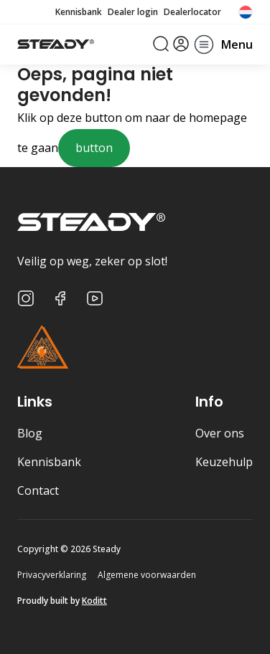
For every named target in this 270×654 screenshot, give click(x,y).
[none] (245, 12)
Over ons (219, 433)
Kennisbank (78, 12)
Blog (29, 433)
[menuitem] (245, 12)
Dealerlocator (192, 12)
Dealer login (133, 12)
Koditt (94, 600)
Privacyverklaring (51, 575)
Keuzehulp (224, 462)
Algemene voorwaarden (147, 575)
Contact (38, 490)
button (94, 148)
